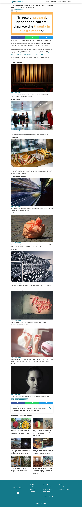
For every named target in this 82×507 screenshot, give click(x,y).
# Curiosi (17, 399)
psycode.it (32, 491)
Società (64, 1)
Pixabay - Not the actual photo (16, 92)
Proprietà (45, 494)
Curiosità (53, 1)
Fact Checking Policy (48, 487)
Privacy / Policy (62, 487)
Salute (59, 1)
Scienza (47, 1)
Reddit (13, 59)
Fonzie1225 (19, 53)
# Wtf (12, 399)
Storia (69, 1)
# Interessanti (24, 399)
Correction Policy (47, 489)
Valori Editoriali (46, 491)
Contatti (32, 489)
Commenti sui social (48, 496)
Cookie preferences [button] (64, 489)
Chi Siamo (32, 487)
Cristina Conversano (19, 9)
